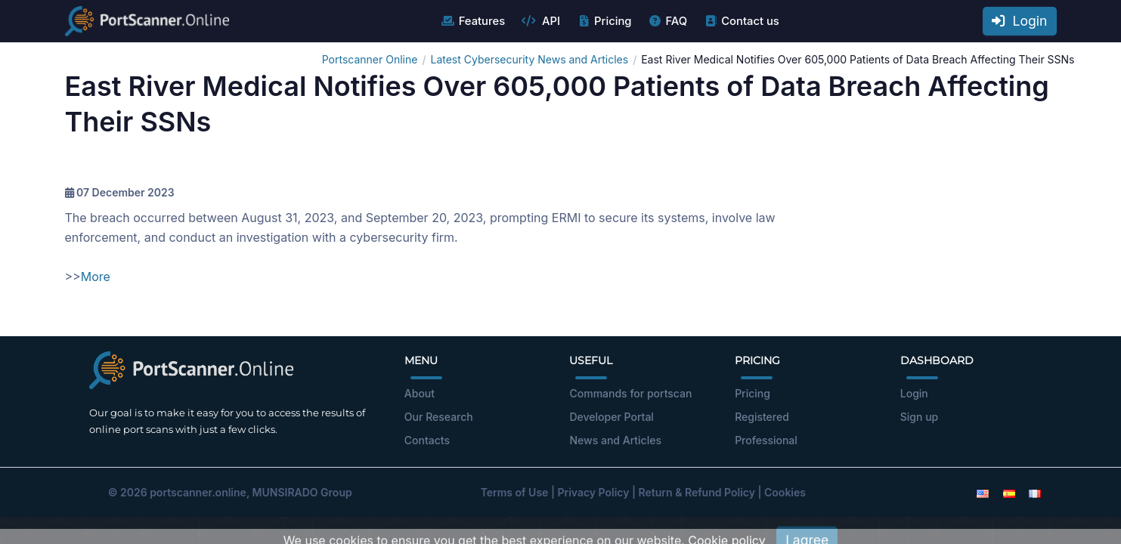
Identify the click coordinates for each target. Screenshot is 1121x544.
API (540, 21)
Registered (762, 416)
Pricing (603, 21)
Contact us (741, 21)
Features (473, 21)
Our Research (438, 416)
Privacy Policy (593, 492)
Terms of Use (515, 492)
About (419, 393)
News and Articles (615, 440)
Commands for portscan (630, 393)
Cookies (785, 492)
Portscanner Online (370, 59)
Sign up (919, 416)
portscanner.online (198, 492)
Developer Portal (611, 416)
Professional (766, 440)
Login (1020, 21)
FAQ (667, 21)
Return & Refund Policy (697, 492)
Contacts (427, 440)
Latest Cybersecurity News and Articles (529, 59)
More (95, 276)
